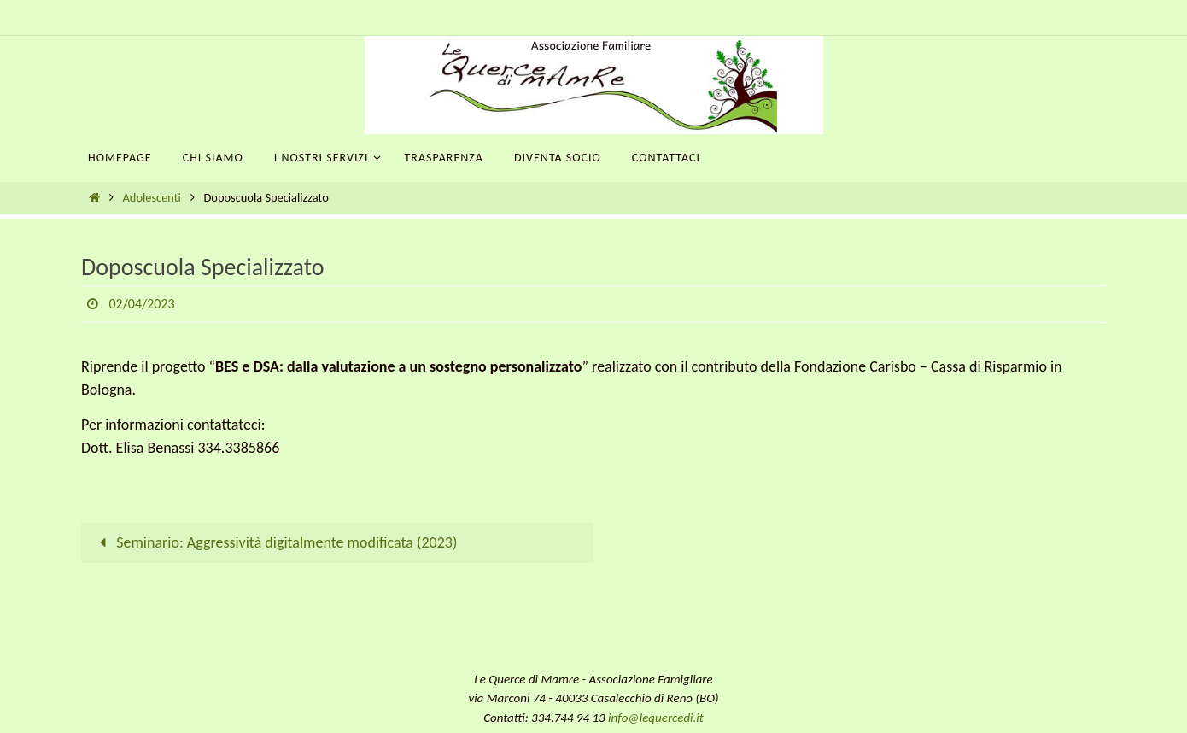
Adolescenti (152, 197)
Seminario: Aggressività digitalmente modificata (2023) (274, 542)
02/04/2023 (141, 304)
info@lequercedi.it (656, 717)
